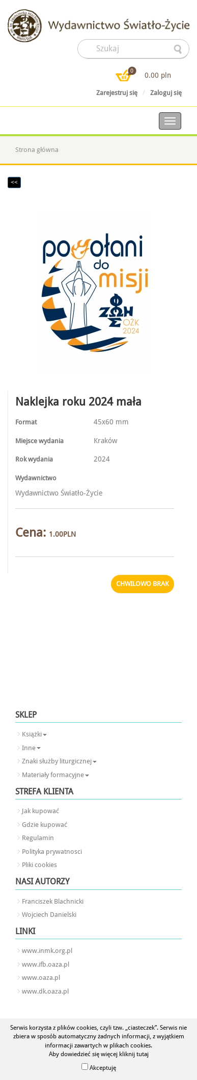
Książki (34, 734)
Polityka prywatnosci (52, 851)
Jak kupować (40, 811)
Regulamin (38, 838)
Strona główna (37, 149)
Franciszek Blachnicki (52, 901)
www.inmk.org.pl (47, 950)
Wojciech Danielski (49, 914)
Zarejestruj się (116, 93)
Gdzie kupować (44, 824)
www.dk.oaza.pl (45, 991)
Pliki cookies (39, 865)
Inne (31, 748)
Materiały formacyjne (55, 775)
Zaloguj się (166, 93)
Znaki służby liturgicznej (59, 761)
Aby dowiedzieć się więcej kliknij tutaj (99, 1054)
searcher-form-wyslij (179, 49)
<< (14, 182)
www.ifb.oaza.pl (45, 964)
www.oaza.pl (41, 977)
